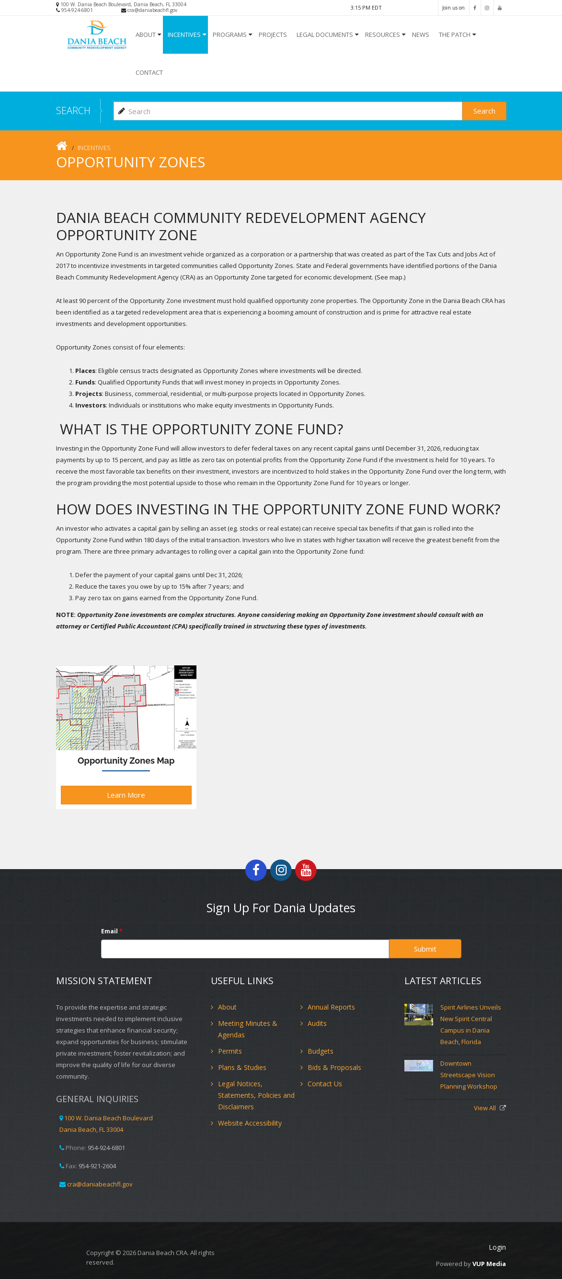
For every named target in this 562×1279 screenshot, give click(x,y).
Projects (273, 34)
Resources (382, 34)
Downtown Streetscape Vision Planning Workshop (468, 1075)
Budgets (320, 1051)
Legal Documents (325, 34)
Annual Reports (331, 1007)
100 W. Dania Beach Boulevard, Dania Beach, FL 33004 (123, 4)
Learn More (126, 795)
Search (484, 111)
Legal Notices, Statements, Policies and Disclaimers (256, 1095)
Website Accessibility (250, 1123)
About (146, 34)
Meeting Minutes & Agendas (247, 1029)
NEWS (420, 34)
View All (485, 1108)
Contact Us (325, 1083)
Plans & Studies (242, 1067)
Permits (230, 1051)
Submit (425, 948)
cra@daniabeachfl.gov (152, 10)
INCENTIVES (184, 34)
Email (112, 931)
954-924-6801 (77, 10)
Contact (149, 72)
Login (497, 1247)
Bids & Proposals (334, 1067)
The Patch (454, 34)
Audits (317, 1023)
